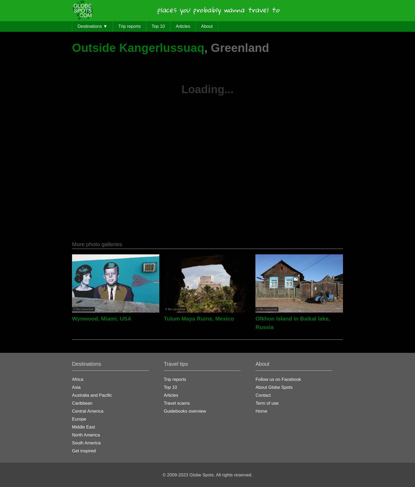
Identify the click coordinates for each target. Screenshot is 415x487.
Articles (183, 26)
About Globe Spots (273, 387)
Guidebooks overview (185, 411)
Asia (76, 387)
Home (261, 411)
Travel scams (177, 403)
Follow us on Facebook (278, 379)
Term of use (266, 403)
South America (86, 442)
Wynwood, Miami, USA (102, 318)
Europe (79, 419)
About (207, 26)
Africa (77, 379)
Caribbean (82, 403)
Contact (263, 395)
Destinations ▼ (92, 26)
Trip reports (129, 26)
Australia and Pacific (92, 395)
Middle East (83, 427)
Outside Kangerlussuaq (138, 47)
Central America (87, 411)
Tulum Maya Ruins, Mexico (199, 318)
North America (86, 435)
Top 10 (158, 26)
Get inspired (84, 450)
